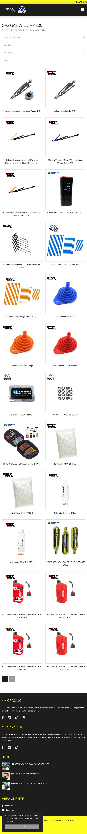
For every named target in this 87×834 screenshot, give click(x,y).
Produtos (5, 30)
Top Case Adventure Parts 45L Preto (26, 774)
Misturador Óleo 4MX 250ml (22, 562)
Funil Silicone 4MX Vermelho (65, 365)
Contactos (9, 810)
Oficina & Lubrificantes (19, 30)
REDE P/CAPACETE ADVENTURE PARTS (29, 783)
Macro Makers (70, 820)
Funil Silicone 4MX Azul (65, 316)
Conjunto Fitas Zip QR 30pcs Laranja (21, 316)
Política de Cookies (43, 820)
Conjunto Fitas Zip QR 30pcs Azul (65, 264)
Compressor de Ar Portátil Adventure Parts (65, 212)
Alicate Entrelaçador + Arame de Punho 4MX (21, 111)
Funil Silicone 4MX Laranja (22, 365)
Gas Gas (32, 30)
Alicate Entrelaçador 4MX (65, 111)
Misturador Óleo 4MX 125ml (65, 513)
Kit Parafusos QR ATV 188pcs (21, 415)
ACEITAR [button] (22, 827)
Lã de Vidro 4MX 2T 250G (65, 464)
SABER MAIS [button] (10, 821)
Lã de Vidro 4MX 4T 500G (22, 513)
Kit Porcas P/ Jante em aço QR (65, 415)
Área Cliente (10, 805)
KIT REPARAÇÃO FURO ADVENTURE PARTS (22, 464)
